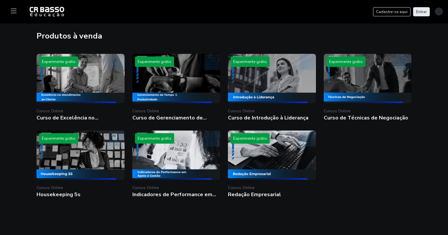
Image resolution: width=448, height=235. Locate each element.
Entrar (421, 11)
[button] (81, 87)
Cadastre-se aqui (392, 11)
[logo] (50, 11)
